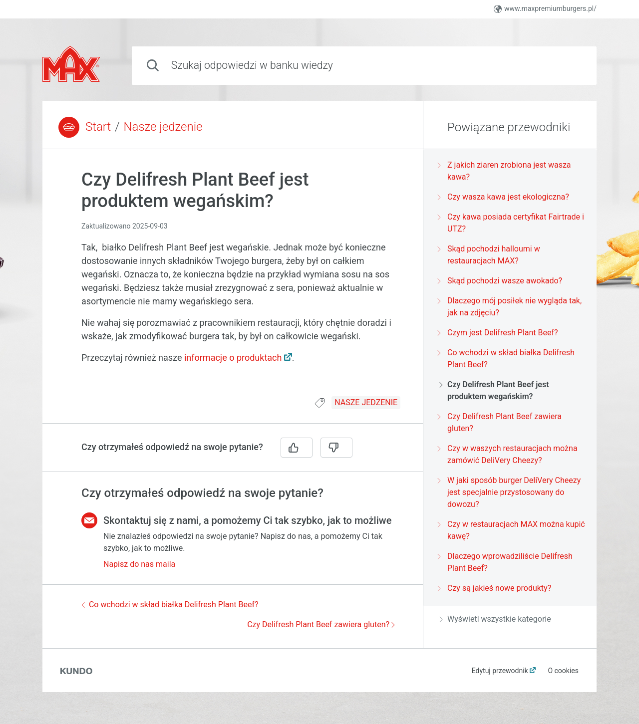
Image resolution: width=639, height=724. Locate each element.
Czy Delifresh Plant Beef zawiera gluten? (321, 624)
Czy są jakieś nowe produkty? (495, 588)
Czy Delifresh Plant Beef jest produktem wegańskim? (494, 390)
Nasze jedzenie (163, 127)
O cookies (563, 671)
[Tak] (297, 448)
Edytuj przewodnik (500, 671)
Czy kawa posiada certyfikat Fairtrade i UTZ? (511, 223)
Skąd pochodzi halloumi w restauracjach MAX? (489, 254)
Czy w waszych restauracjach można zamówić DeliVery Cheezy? (508, 454)
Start (98, 127)
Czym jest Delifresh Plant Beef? (498, 332)
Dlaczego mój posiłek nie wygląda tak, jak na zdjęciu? (510, 306)
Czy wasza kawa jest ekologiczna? (504, 197)
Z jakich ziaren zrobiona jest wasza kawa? (505, 171)
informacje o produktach (233, 357)
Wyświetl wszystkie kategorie (495, 619)
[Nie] (336, 448)
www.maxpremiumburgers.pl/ (545, 8)
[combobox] (364, 65)
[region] (232, 278)
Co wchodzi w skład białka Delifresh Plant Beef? (170, 604)
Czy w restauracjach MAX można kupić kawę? (512, 530)
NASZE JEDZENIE (365, 402)
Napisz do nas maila (139, 564)
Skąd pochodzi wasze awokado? (500, 280)
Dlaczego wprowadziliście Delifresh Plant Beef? (506, 562)
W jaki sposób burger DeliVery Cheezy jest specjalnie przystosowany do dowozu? (510, 492)
